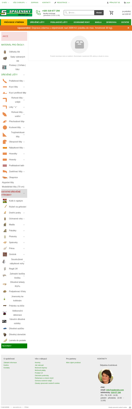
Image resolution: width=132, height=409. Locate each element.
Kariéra (6, 365)
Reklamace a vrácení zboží (44, 378)
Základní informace (10, 362)
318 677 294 (116, 392)
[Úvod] (16, 12)
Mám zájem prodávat (73, 362)
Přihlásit (26, 407)
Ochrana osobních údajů (43, 381)
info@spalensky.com (115, 390)
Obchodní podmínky (42, 375)
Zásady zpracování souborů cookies (47, 383)
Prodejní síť (39, 373)
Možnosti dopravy (41, 368)
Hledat (99, 13)
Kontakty (7, 368)
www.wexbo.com (17, 407)
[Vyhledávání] (79, 12)
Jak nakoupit (39, 365)
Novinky (37, 362)
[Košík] (120, 12)
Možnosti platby (40, 370)
